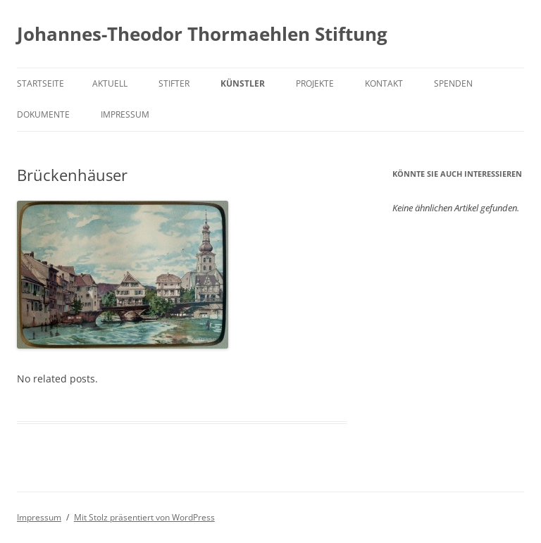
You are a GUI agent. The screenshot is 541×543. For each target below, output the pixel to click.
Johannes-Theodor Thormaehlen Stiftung (202, 33)
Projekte (315, 83)
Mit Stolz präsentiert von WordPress (144, 517)
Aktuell (110, 83)
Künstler (242, 83)
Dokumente (43, 114)
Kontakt (384, 83)
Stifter (173, 83)
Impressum (125, 114)
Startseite (40, 83)
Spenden (453, 83)
